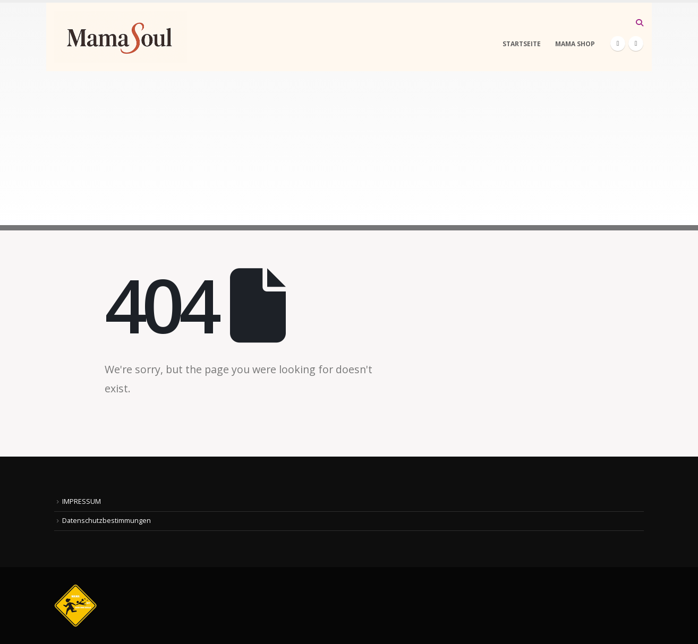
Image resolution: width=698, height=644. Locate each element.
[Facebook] (617, 43)
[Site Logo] (120, 37)
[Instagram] (635, 43)
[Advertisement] (349, 150)
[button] (639, 23)
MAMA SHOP (575, 43)
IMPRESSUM (81, 501)
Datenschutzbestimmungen (106, 520)
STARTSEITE (522, 43)
